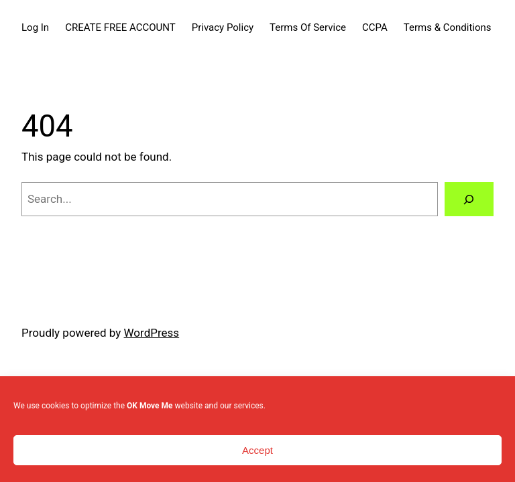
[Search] (469, 199)
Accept (257, 450)
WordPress (152, 332)
